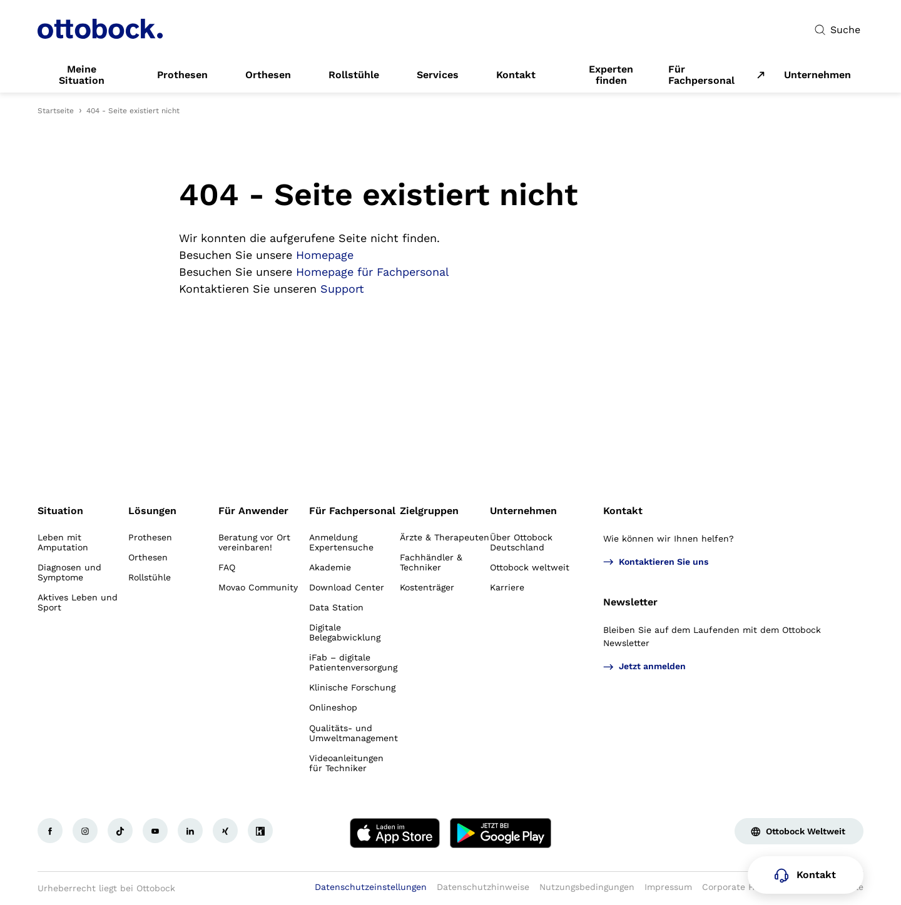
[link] (82, 75)
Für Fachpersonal (701, 75)
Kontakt (623, 511)
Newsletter (630, 602)
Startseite (56, 110)
